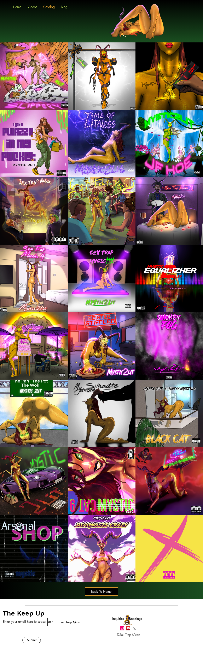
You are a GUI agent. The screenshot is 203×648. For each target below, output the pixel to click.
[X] (134, 628)
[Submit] (31, 640)
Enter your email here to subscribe (27, 621)
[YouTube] (128, 628)
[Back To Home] (101, 591)
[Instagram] (122, 628)
